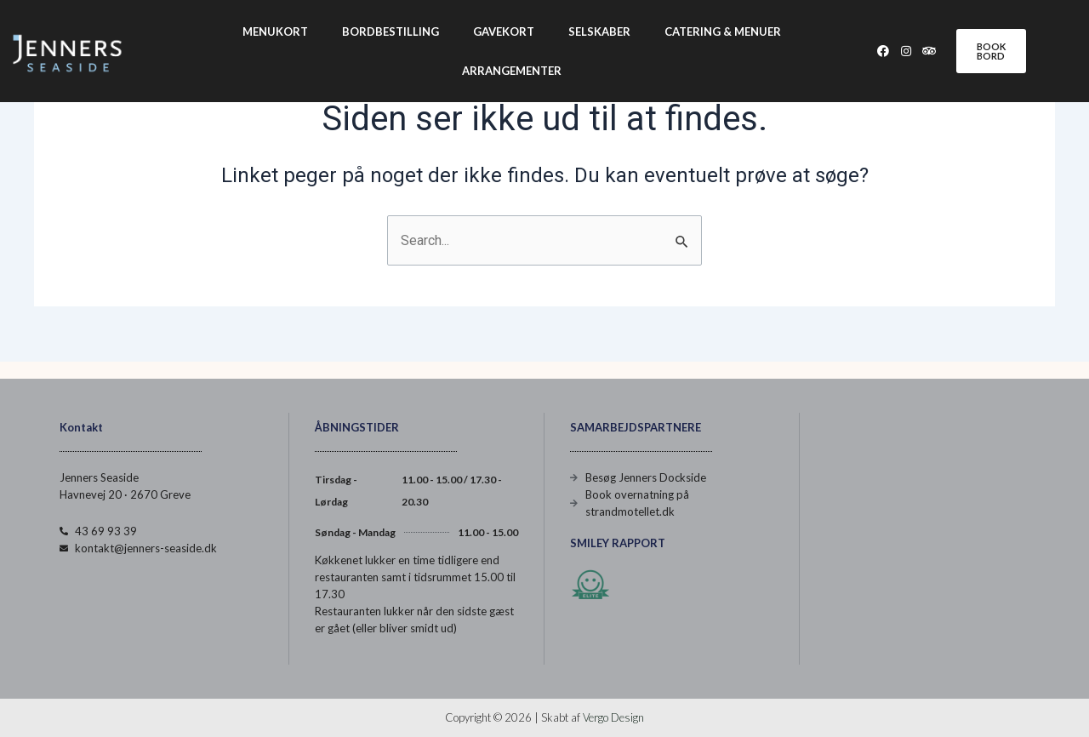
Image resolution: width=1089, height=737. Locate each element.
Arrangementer (512, 70)
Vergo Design (613, 717)
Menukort (275, 31)
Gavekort (503, 31)
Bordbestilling (390, 31)
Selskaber (599, 31)
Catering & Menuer (722, 31)
